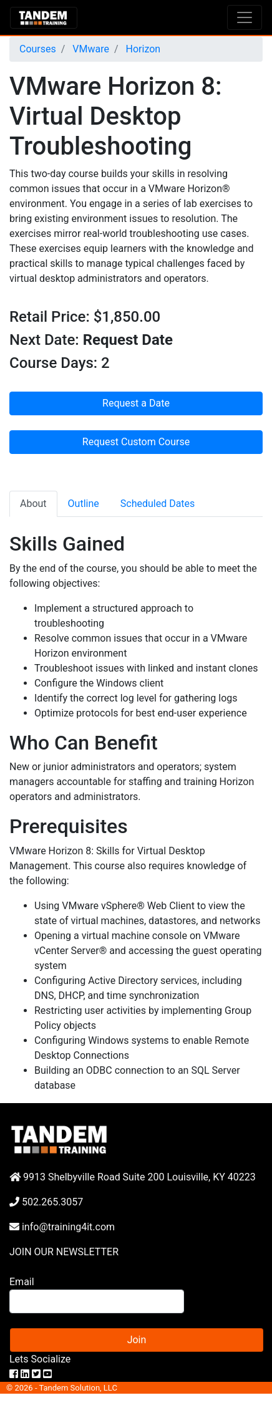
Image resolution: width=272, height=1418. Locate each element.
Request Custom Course (136, 442)
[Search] (96, 1301)
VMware (89, 49)
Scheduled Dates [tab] (157, 503)
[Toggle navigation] (244, 17)
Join (137, 1340)
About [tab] (33, 503)
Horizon (142, 49)
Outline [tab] (83, 503)
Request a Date (136, 403)
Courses (37, 49)
